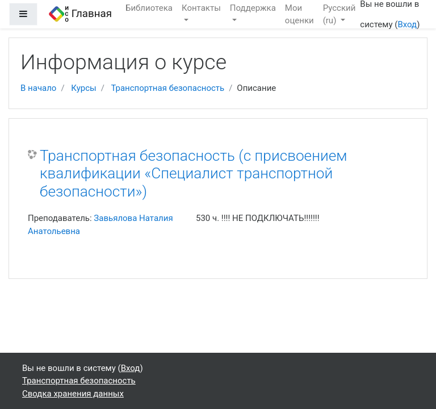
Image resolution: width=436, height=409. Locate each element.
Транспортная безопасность (167, 88)
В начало (38, 88)
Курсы (83, 88)
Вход (407, 24)
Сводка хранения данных (73, 394)
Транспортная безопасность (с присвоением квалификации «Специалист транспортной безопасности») (193, 173)
